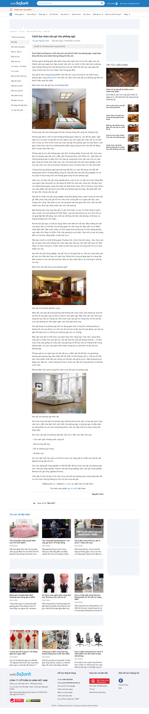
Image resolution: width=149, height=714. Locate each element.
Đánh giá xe (97, 14)
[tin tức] (11, 14)
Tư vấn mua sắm (17, 110)
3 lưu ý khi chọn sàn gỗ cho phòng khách (115, 106)
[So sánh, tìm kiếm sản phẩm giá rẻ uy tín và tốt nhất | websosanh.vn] (19, 3)
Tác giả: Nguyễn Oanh (40, 41)
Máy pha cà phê (17, 86)
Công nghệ (18, 14)
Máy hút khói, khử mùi (19, 76)
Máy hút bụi (15, 56)
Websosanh (52, 78)
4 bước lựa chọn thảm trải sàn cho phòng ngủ (115, 136)
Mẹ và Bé (64, 14)
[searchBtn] (102, 3)
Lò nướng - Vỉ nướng (18, 66)
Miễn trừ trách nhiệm (65, 692)
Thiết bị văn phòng (18, 37)
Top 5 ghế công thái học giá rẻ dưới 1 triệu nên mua (87, 541)
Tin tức (21, 31)
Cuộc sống (31, 14)
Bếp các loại (15, 61)
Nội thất (47, 31)
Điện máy (42, 14)
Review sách (76, 14)
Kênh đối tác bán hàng (97, 692)
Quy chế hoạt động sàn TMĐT (68, 699)
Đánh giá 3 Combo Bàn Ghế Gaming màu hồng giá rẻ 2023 (22, 596)
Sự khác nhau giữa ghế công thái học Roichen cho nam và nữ (56, 596)
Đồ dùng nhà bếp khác (19, 105)
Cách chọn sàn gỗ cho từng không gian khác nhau (115, 117)
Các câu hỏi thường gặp (66, 686)
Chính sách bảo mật (65, 696)
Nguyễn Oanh (98, 494)
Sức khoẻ (86, 14)
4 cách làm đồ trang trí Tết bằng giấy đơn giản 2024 (23, 653)
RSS (120, 688)
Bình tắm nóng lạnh (18, 47)
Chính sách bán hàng (65, 689)
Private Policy (123, 685)
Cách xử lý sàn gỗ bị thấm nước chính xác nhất (120, 90)
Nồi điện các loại (17, 100)
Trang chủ (13, 31)
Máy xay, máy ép (17, 91)
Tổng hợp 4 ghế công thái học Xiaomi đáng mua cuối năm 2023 (55, 653)
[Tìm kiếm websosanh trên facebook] (121, 680)
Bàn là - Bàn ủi (16, 52)
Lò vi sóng (14, 71)
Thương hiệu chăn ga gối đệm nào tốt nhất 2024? (23, 541)
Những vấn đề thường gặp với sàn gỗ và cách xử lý (115, 127)
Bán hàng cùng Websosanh (129, 3)
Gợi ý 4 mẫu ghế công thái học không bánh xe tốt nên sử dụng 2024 (87, 597)
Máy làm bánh (16, 81)
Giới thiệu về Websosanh (98, 686)
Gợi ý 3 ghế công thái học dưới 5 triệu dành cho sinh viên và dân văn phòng (88, 654)
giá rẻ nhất (72, 488)
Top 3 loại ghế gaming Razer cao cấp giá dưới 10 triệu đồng (56, 541)
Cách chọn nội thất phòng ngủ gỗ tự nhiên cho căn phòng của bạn (115, 147)
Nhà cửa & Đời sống (112, 14)
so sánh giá (69, 484)
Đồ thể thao (54, 14)
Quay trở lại (46, 503)
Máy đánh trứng (17, 95)
